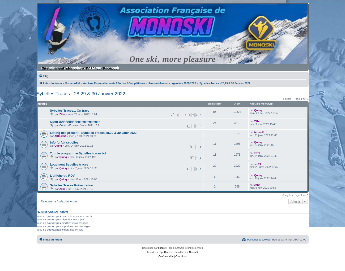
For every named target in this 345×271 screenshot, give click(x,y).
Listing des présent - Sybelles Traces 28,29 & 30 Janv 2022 (93, 133)
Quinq (258, 110)
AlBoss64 (60, 136)
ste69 (257, 164)
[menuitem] (43, 76)
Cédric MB (66, 125)
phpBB (161, 248)
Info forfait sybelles (64, 142)
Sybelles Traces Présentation (71, 185)
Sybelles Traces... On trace (69, 110)
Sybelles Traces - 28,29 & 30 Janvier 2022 (81, 93)
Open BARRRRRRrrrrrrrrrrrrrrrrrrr (75, 121)
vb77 (257, 153)
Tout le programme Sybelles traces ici (78, 153)
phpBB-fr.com (166, 252)
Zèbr (62, 114)
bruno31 (259, 132)
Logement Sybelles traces (69, 164)
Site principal (52, 68)
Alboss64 (193, 252)
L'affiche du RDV (62, 175)
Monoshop (75, 68)
